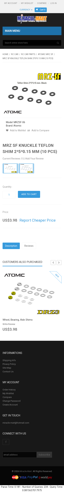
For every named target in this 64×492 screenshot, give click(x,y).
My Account (11, 3)
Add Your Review (34, 158)
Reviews (28, 245)
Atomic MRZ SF (45, 54)
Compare (42, 3)
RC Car (14, 54)
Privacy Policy (9, 364)
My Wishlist (27, 3)
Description (11, 245)
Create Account (10, 404)
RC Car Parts (28, 54)
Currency (26, 10)
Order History (9, 389)
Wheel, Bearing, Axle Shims (18, 319)
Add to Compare (38, 130)
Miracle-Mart (25, 471)
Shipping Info (9, 360)
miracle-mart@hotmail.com (16, 422)
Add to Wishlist (16, 130)
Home (5, 54)
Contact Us (8, 371)
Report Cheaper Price (37, 220)
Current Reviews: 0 (13, 158)
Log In (53, 3)
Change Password (11, 401)
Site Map (7, 368)
